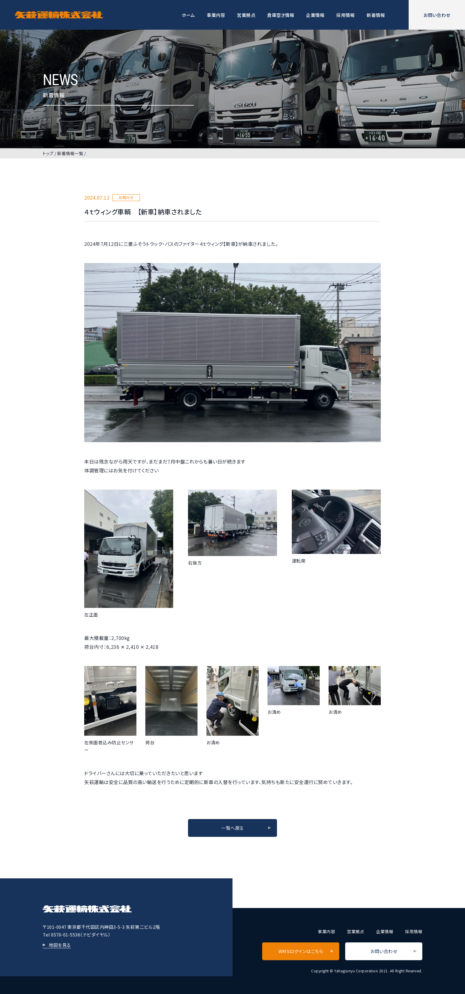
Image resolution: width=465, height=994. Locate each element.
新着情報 (376, 15)
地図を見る (60, 945)
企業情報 (315, 15)
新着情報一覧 (70, 153)
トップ (48, 153)
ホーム (188, 15)
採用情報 (345, 15)
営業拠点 (246, 15)
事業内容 (216, 15)
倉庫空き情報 (280, 15)
